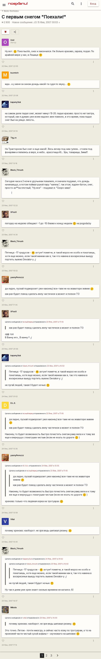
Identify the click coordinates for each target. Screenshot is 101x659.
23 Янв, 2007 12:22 (10, 206)
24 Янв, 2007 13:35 (10, 449)
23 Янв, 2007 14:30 (10, 235)
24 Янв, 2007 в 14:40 (48, 618)
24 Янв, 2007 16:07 (9, 601)
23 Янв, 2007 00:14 (10, 131)
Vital (12, 519)
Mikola (13, 607)
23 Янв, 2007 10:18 (9, 163)
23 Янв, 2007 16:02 (10, 271)
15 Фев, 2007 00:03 (49, 22)
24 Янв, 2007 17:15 (9, 645)
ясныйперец (28, 322)
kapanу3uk (15, 102)
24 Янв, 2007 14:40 (10, 542)
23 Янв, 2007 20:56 (10, 349)
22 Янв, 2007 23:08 (10, 96)
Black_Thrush (16, 170)
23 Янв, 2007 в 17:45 (55, 322)
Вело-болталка (10, 11)
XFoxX (13, 212)
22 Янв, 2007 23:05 (10, 66)
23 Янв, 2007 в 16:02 (55, 366)
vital (24, 618)
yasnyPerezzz (17, 277)
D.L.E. (13, 403)
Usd (12, 40)
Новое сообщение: (22, 22)
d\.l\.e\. (25, 466)
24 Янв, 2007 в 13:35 (50, 466)
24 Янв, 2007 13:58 (10, 513)
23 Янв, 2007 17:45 (9, 305)
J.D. (35, 22)
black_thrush (28, 366)
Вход (93, 3)
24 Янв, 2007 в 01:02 (54, 559)
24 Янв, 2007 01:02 (10, 396)
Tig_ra (13, 138)
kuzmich (14, 73)
